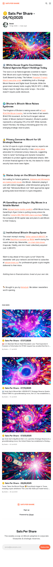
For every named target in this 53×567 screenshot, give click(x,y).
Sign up (26, 510)
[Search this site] (46, 3)
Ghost (31, 515)
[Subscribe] (44, 547)
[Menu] (50, 3)
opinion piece (39, 149)
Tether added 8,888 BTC (35, 237)
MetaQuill (24, 287)
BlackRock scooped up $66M (22, 239)
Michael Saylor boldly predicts (20, 209)
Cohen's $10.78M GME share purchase (26, 215)
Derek (11, 24)
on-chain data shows (36, 242)
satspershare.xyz (12, 262)
